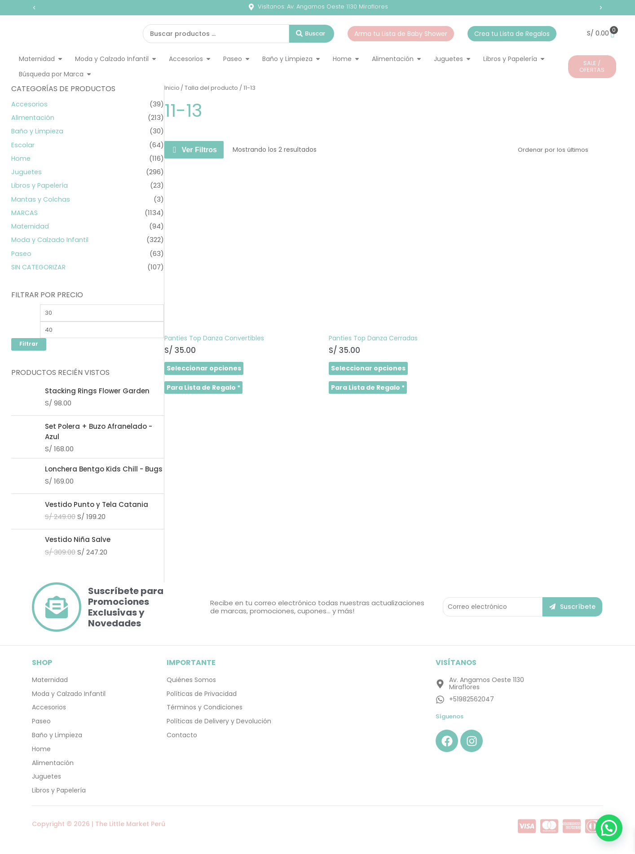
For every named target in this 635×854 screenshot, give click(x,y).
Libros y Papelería (40, 185)
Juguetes (27, 171)
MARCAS (25, 212)
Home (21, 158)
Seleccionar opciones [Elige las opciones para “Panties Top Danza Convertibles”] (204, 321)
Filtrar (28, 346)
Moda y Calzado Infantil (50, 239)
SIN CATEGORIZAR (40, 267)
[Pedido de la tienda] (566, 149)
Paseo (21, 253)
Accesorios (29, 104)
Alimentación (33, 117)
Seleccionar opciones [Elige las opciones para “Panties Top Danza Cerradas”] (321, 321)
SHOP (42, 665)
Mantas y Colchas (41, 199)
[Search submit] (311, 34)
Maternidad (30, 226)
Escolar (23, 145)
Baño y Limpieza (38, 131)
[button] (34, 7)
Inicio (172, 88)
